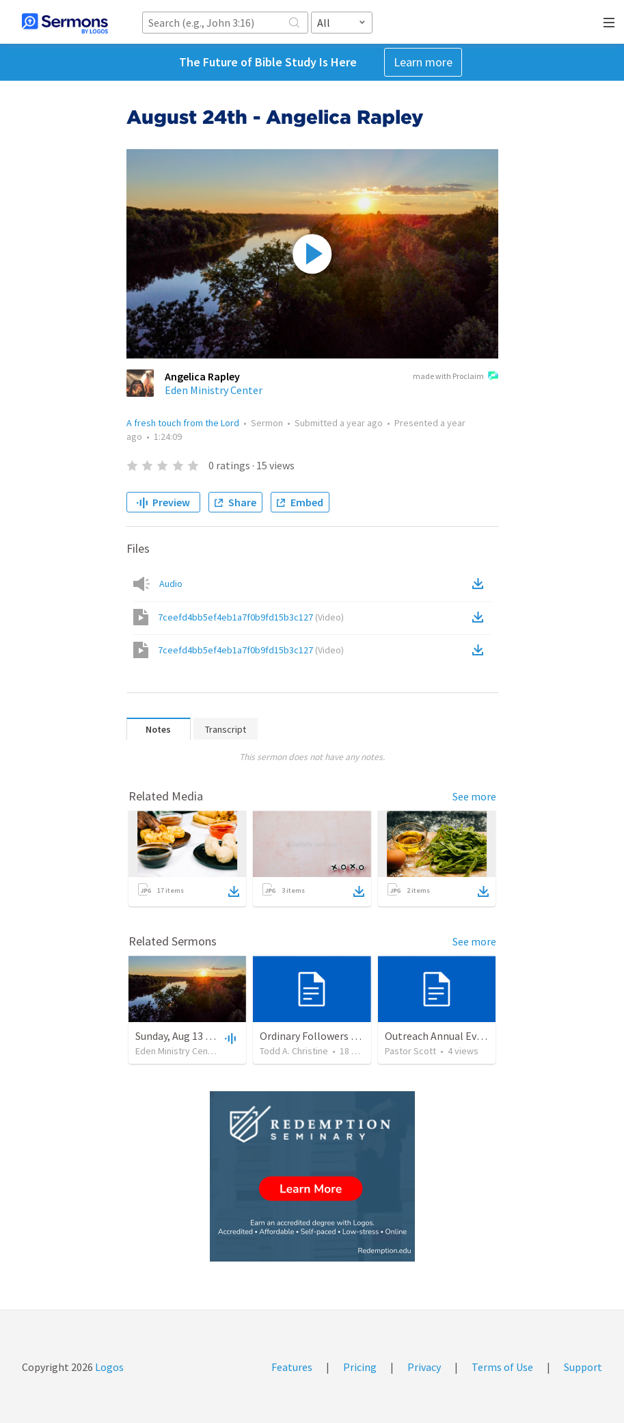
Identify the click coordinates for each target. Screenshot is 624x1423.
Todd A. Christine (294, 1051)
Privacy (424, 1367)
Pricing (360, 1367)
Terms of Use (502, 1367)
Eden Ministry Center (213, 390)
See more (474, 796)
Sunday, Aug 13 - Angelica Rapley (210, 1036)
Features (291, 1367)
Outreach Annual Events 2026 (453, 1036)
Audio (170, 583)
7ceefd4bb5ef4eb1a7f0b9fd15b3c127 (251, 617)
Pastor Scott (410, 1051)
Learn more (423, 62)
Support (583, 1367)
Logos (108, 1367)
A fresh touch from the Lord (182, 423)
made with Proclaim (455, 377)
